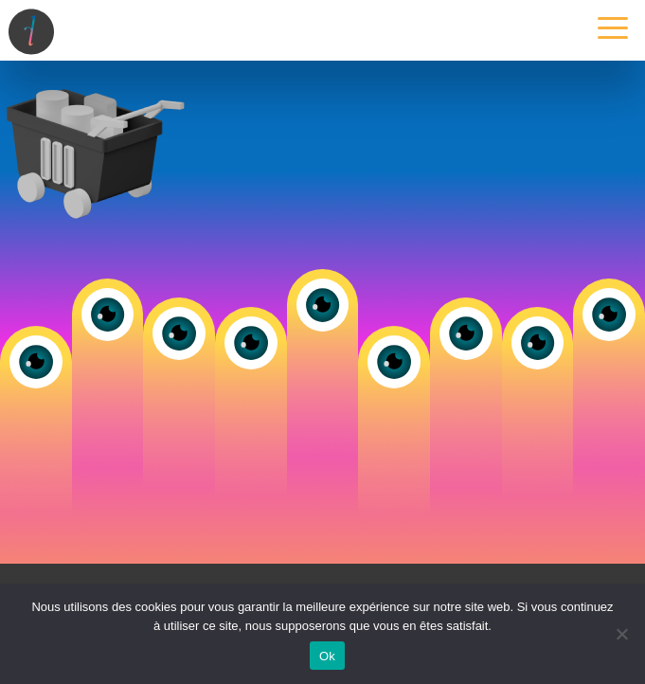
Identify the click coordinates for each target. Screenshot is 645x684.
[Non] (621, 633)
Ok (327, 656)
